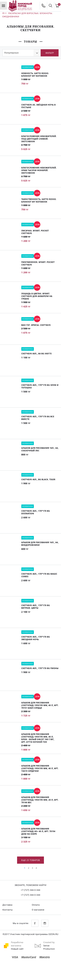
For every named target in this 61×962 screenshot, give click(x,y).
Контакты (7, 909)
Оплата (36, 904)
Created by (49, 942)
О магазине (38, 909)
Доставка (7, 904)
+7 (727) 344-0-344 (30, 889)
